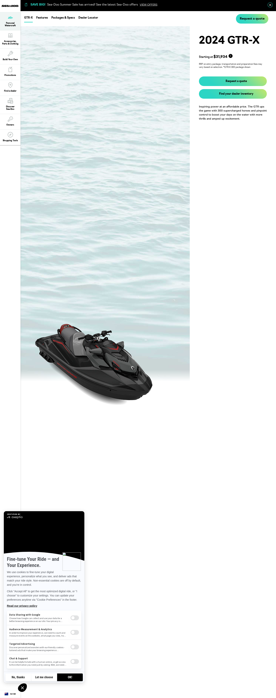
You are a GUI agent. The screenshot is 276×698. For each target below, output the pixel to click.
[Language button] (10, 694)
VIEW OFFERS (148, 4)
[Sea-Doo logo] (10, 6)
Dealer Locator (88, 17)
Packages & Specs (63, 17)
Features (42, 17)
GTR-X (28, 17)
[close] (270, 4)
